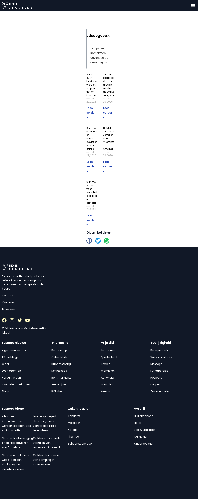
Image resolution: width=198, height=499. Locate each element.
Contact (7, 295)
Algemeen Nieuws (14, 350)
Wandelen (108, 371)
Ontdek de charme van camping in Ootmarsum (46, 459)
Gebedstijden (60, 357)
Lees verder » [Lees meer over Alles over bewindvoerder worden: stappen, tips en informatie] (91, 112)
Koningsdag (59, 371)
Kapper (155, 384)
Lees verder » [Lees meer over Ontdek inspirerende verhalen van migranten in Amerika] (107, 166)
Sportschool (109, 357)
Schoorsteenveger (80, 444)
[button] (193, 5)
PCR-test (57, 391)
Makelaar (74, 423)
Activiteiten (108, 378)
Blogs (5, 391)
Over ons (8, 302)
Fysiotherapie (159, 371)
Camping (140, 437)
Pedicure (156, 378)
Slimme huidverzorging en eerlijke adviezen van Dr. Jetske (17, 442)
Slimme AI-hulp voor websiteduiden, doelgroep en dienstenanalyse (96, 192)
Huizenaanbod (143, 416)
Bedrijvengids (159, 350)
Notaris (72, 430)
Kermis (105, 391)
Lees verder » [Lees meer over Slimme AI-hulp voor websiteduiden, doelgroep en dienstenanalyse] (91, 220)
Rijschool (73, 437)
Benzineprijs (59, 350)
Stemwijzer (58, 384)
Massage (156, 364)
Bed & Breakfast (144, 430)
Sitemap (8, 309)
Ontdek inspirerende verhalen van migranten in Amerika (47, 442)
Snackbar (107, 384)
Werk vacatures (161, 357)
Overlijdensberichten (16, 384)
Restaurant (108, 350)
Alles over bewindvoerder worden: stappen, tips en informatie (95, 85)
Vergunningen (11, 378)
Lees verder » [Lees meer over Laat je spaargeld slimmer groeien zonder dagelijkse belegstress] (107, 112)
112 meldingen (11, 357)
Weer (5, 364)
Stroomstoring (61, 364)
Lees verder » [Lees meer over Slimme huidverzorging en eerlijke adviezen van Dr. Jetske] (91, 166)
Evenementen (11, 371)
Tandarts (74, 416)
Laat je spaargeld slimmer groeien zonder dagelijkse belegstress (110, 85)
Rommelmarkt (61, 378)
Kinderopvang (143, 444)
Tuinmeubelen (160, 391)
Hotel (137, 423)
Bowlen (105, 364)
